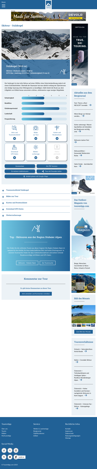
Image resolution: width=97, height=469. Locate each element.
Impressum (69, 431)
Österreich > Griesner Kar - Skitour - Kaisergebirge (83, 405)
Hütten (4, 433)
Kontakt (67, 429)
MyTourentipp (6, 436)
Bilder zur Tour (36, 136)
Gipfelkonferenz (38, 433)
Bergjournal (37, 431)
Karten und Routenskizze (57, 136)
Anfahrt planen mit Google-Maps (36, 176)
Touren (4, 431)
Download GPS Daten (14, 155)
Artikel (35, 436)
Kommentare (20, 166)
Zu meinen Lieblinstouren (19, 171)
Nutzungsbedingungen (72, 436)
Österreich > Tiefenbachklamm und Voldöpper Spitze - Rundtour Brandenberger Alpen (82, 375)
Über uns (5, 429)
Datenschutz (69, 433)
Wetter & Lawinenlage (40, 429)
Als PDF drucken (51, 166)
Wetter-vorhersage (36, 155)
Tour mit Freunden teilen (51, 171)
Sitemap (68, 438)
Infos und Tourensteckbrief (14, 136)
